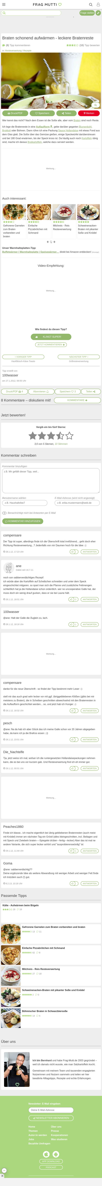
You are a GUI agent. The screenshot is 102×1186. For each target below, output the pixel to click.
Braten (77, 120)
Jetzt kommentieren (51, 344)
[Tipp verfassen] (98, 13)
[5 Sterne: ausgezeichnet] (69, 436)
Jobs (31, 1139)
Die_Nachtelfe (13, 752)
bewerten (83, 45)
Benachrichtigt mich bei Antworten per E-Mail (32, 513)
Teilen (66, 113)
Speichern (42, 113)
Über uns (56, 1126)
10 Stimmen (61, 444)
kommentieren (16, 45)
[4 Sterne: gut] (60, 436)
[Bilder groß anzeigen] (95, 105)
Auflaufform (43, 126)
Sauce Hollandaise (68, 130)
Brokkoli (6, 130)
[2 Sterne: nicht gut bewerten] (42, 436)
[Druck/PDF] (14, 391)
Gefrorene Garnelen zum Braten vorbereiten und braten (13, 231)
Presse (55, 1131)
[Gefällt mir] (72, 551)
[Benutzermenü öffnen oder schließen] (98, 4)
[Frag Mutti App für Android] (56, 1155)
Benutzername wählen (14, 498)
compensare (12, 535)
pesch (7, 723)
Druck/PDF (15, 113)
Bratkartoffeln (35, 142)
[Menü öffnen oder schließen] (4, 4)
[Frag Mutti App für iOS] (46, 1155)
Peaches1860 (13, 827)
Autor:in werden (38, 1135)
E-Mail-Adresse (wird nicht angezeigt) (75, 498)
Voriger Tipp (23, 357)
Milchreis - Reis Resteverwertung (62, 227)
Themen (33, 1131)
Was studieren (59, 1139)
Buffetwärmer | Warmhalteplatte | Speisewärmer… (30, 252)
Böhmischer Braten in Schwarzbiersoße (44, 1011)
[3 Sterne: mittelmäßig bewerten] (51, 436)
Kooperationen (59, 1135)
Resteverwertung (13, 50)
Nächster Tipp (78, 357)
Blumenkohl (85, 126)
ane (18, 566)
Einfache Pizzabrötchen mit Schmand (37, 229)
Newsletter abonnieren (51, 1118)
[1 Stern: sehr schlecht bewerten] (33, 436)
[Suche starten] (4, 13)
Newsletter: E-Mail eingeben (45, 1103)
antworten (90, 552)
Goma (7, 863)
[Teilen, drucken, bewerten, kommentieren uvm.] (4, 1170)
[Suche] (90, 4)
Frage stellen (87, 13)
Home (32, 1126)
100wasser (11, 612)
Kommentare (77, 400)
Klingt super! (51, 336)
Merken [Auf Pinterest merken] (89, 113)
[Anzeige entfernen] (2, 1176)
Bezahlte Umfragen (39, 1143)
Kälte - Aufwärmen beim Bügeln (21, 905)
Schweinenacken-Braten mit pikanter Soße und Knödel (88, 229)
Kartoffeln (87, 138)
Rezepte (27, 50)
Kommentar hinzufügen (51, 479)
